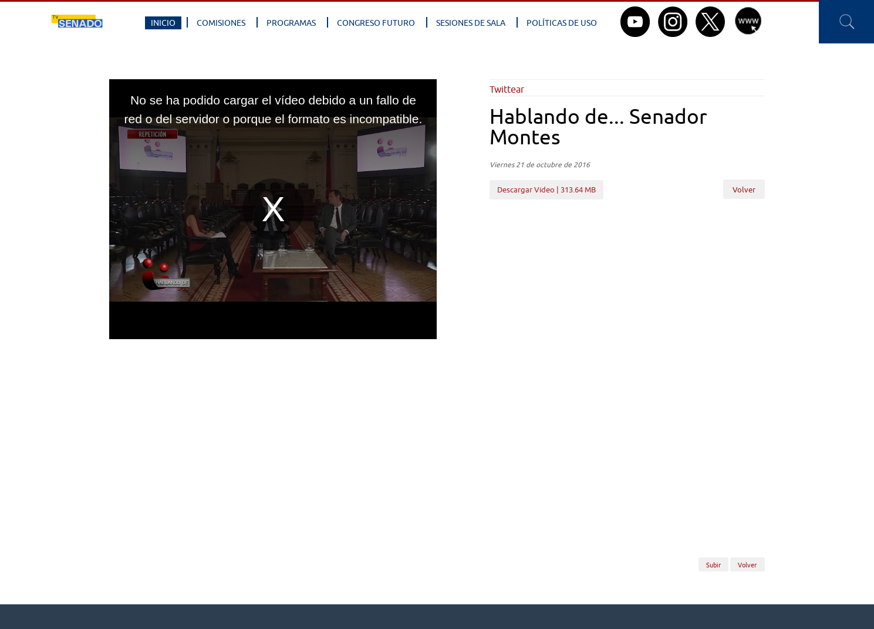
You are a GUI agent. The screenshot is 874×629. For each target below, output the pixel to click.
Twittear (507, 89)
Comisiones (221, 23)
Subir (713, 564)
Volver (744, 190)
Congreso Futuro (376, 23)
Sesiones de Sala (470, 23)
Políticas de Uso (562, 23)
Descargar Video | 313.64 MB (546, 189)
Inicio (163, 23)
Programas (291, 23)
